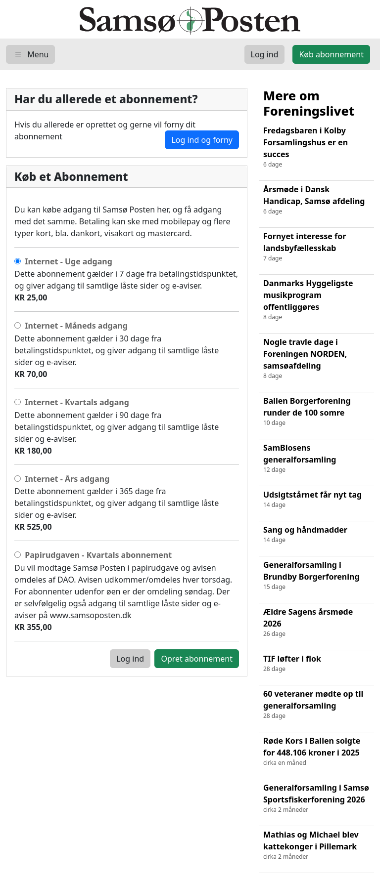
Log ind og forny (202, 139)
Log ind (130, 658)
